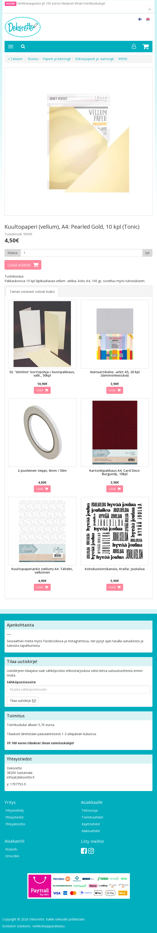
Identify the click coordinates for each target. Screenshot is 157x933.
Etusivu (33, 59)
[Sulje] (149, 9)
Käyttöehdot (91, 824)
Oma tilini (12, 856)
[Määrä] (82, 253)
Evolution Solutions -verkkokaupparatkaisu (33, 926)
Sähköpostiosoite (21, 682)
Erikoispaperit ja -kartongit (94, 59)
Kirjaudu (11, 849)
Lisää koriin (19, 265)
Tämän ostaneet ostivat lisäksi (32, 291)
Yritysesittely (14, 810)
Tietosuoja (90, 810)
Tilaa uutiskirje (20, 700)
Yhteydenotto (15, 824)
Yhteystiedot (14, 817)
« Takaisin (15, 59)
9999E (122, 59)
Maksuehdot (91, 831)
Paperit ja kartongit (57, 59)
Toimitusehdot (92, 817)
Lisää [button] (40, 390)
